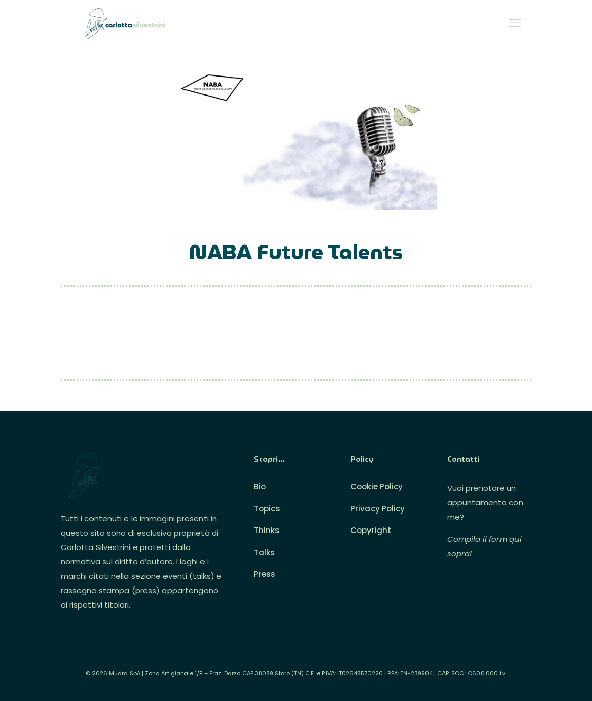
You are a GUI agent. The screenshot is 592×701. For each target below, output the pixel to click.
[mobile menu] (515, 23)
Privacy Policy (377, 508)
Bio (260, 486)
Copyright (370, 530)
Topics (267, 508)
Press (264, 574)
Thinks (267, 530)
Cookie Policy (376, 486)
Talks (264, 552)
